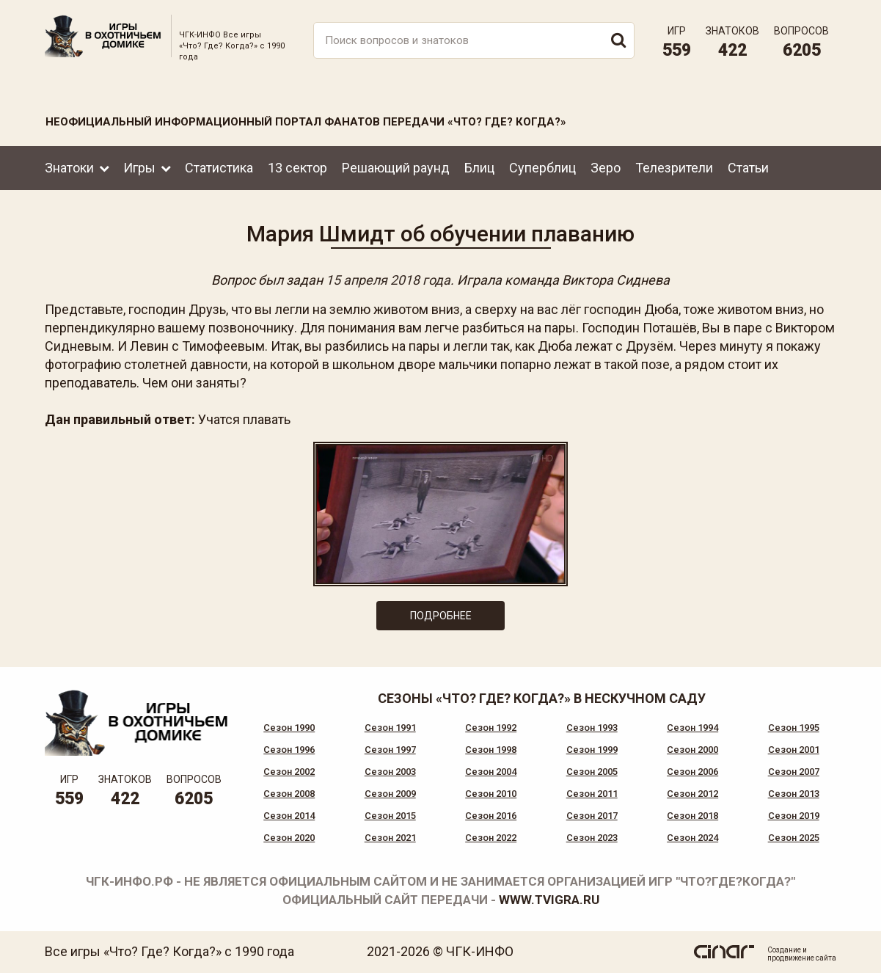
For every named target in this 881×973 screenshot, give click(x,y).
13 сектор (297, 167)
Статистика (219, 167)
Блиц (479, 167)
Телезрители (674, 167)
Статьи (748, 167)
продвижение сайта (801, 958)
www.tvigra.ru (549, 899)
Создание (784, 950)
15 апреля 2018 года (388, 280)
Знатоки (69, 167)
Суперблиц (542, 167)
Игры (139, 167)
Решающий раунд (396, 167)
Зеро (606, 167)
